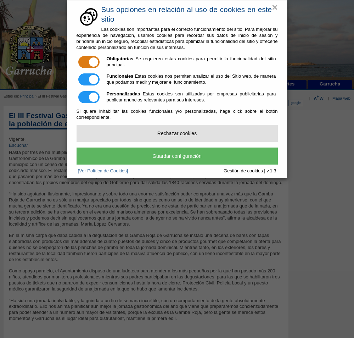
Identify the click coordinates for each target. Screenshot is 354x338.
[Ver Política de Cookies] (103, 170)
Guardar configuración (177, 156)
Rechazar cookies (177, 133)
